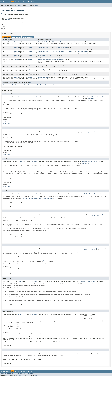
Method (19, 5)
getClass (20, 84)
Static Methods (16, 37)
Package (8, 1)
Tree (19, 1)
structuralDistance (43, 77)
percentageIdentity (43, 69)
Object (8, 19)
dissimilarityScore (43, 41)
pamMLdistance (42, 65)
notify (32, 84)
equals (9, 84)
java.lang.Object (5, 13)
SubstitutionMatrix (77, 41)
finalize (14, 84)
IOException (90, 98)
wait (49, 84)
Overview (2, 1)
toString (44, 84)
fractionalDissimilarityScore (46, 51)
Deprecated (24, 1)
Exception (5, 121)
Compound (30, 41)
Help (32, 1)
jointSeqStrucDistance (44, 55)
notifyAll (38, 84)
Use (16, 1)
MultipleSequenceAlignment (57, 41)
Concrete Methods (28, 37)
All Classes (31, 4)
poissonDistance (42, 73)
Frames (18, 4)
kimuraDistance (42, 59)
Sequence (16, 41)
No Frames (23, 4)
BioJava (12, 376)
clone (4, 84)
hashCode (26, 84)
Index (29, 1)
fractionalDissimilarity (45, 47)
